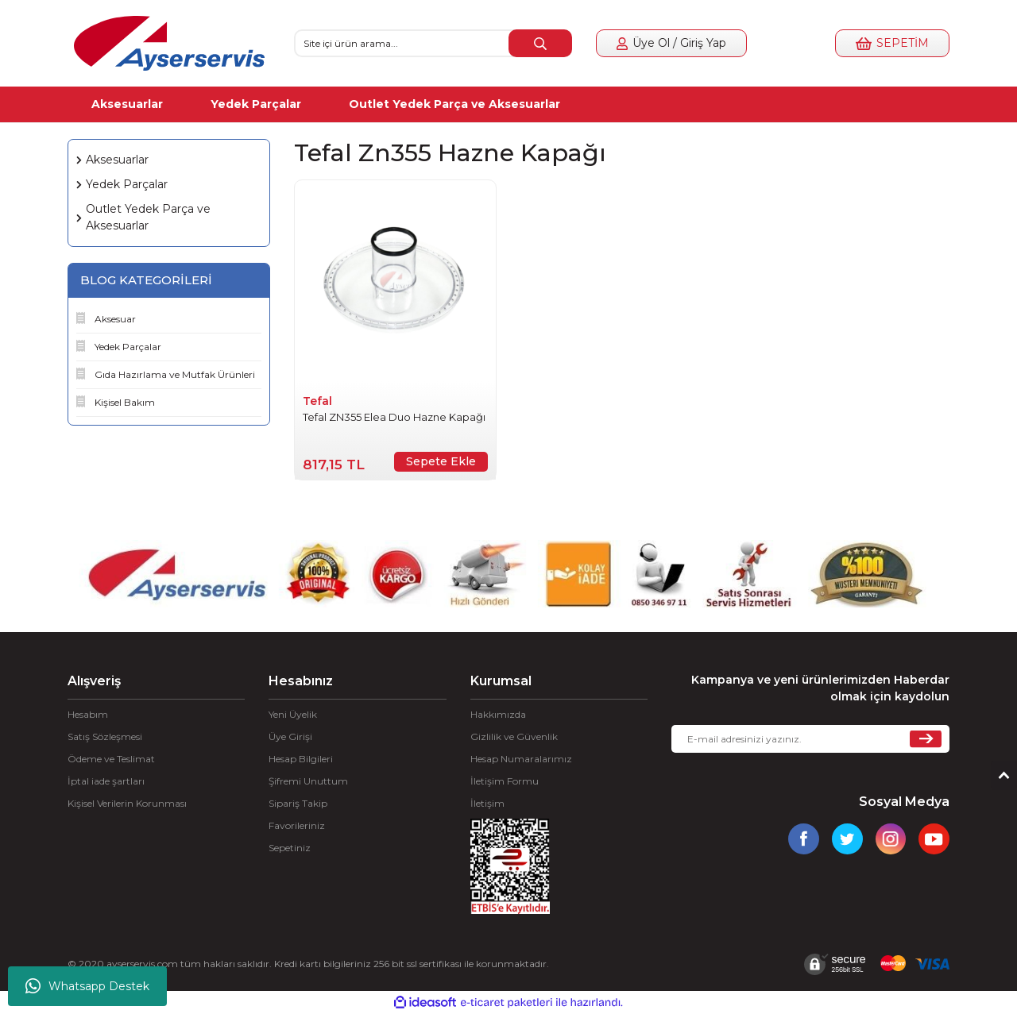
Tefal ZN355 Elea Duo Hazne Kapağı (394, 417)
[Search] (433, 43)
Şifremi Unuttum (308, 781)
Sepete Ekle (441, 461)
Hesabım (88, 714)
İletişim (487, 803)
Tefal (317, 401)
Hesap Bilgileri (301, 759)
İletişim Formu (504, 781)
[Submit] (926, 739)
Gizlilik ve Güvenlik (514, 736)
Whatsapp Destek (87, 986)
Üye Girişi (290, 736)
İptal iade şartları (106, 781)
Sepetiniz (290, 848)
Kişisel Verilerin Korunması (127, 803)
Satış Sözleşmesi (105, 736)
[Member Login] (671, 43)
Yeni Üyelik (293, 714)
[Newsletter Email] (810, 739)
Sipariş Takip (298, 803)
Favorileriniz (297, 825)
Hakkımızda (498, 714)
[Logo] (169, 43)
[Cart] (892, 43)
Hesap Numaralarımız (521, 759)
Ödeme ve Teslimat (111, 759)
